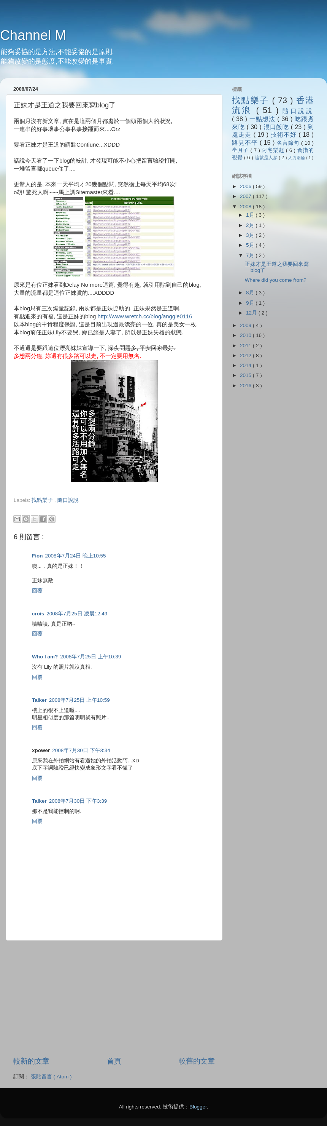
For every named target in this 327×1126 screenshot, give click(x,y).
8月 (251, 292)
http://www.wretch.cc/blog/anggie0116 (144, 316)
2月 (251, 225)
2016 (246, 385)
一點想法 (263, 118)
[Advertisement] (103, 507)
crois (38, 614)
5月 (251, 245)
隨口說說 (68, 500)
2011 (246, 345)
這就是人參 (267, 157)
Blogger (198, 1107)
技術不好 (284, 134)
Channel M (33, 35)
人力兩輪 (297, 157)
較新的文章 (31, 1061)
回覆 (37, 591)
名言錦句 (289, 143)
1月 (251, 215)
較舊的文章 (197, 1061)
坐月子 (241, 150)
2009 (246, 325)
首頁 (114, 1061)
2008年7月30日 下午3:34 (81, 750)
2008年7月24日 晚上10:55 (75, 556)
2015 (246, 375)
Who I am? (45, 657)
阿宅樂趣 (274, 150)
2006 (246, 186)
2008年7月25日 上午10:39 (90, 657)
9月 (251, 303)
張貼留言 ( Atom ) (51, 1077)
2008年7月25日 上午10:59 (79, 700)
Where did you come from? (275, 280)
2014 (246, 365)
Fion (37, 556)
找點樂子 (43, 500)
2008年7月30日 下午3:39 (78, 801)
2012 (246, 355)
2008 (246, 206)
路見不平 (246, 142)
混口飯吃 (277, 126)
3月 (251, 235)
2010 (246, 335)
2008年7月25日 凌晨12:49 (76, 614)
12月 (252, 313)
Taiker (39, 700)
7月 (251, 255)
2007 (246, 196)
